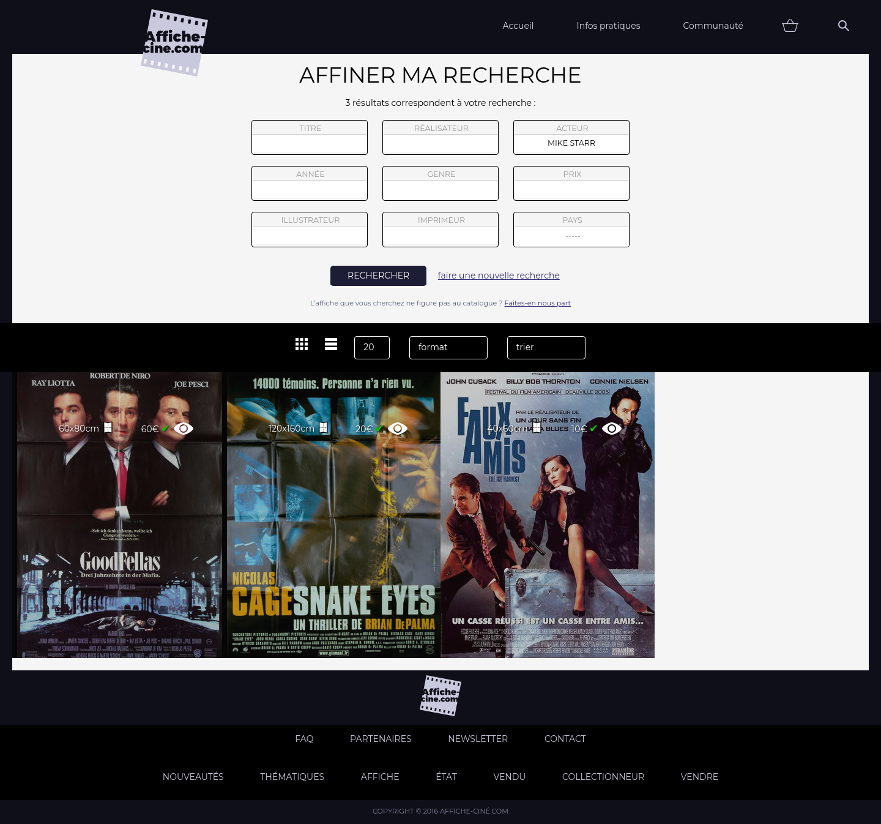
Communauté (713, 25)
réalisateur (440, 138)
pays (572, 231)
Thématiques (292, 776)
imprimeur (440, 229)
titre (309, 138)
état (446, 776)
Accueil (517, 25)
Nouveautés (193, 776)
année (309, 184)
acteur (571, 138)
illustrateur (309, 229)
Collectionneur (603, 776)
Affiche (380, 776)
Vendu (509, 776)
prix (571, 184)
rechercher (378, 275)
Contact (565, 738)
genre (441, 185)
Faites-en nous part (538, 303)
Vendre (699, 776)
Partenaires (381, 738)
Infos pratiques (608, 25)
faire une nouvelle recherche (499, 275)
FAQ (304, 738)
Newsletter (478, 738)
